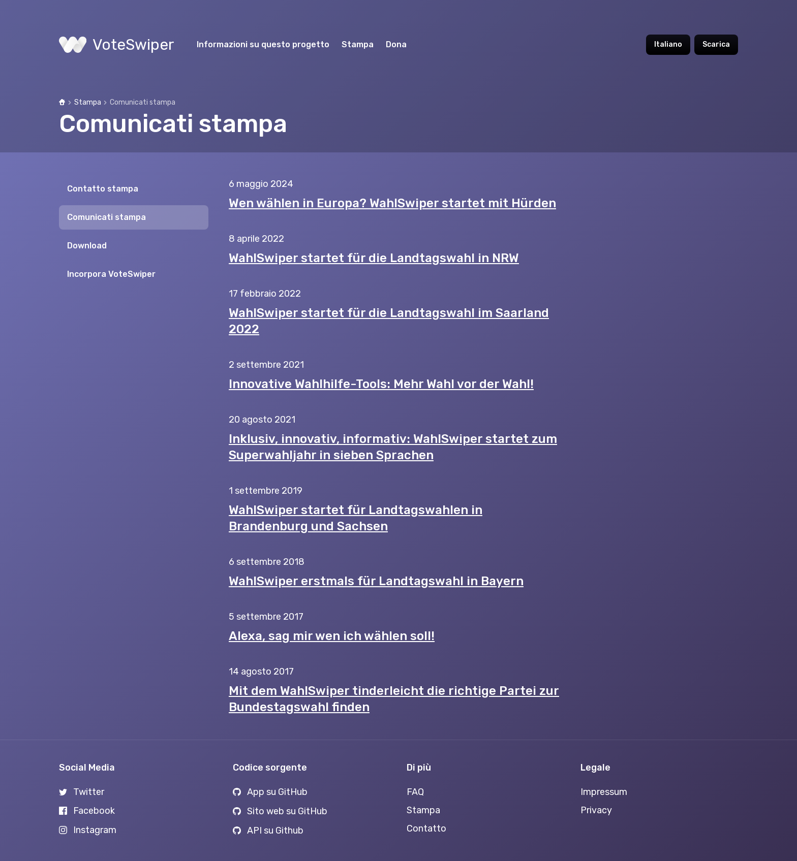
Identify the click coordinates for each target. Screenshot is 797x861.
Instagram (87, 830)
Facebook (87, 810)
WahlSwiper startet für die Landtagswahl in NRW (374, 258)
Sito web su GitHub (280, 811)
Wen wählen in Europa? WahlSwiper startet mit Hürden (392, 203)
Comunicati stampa (106, 217)
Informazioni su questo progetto (263, 44)
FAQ (415, 792)
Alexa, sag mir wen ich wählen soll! (332, 636)
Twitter (81, 792)
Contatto (426, 828)
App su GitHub (270, 792)
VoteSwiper (116, 45)
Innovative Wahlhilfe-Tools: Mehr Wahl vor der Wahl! (381, 384)
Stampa (358, 44)
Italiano (668, 44)
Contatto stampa (102, 189)
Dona (396, 44)
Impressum (603, 792)
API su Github (268, 830)
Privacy (596, 810)
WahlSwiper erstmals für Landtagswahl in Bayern (376, 581)
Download (87, 245)
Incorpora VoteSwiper (111, 274)
